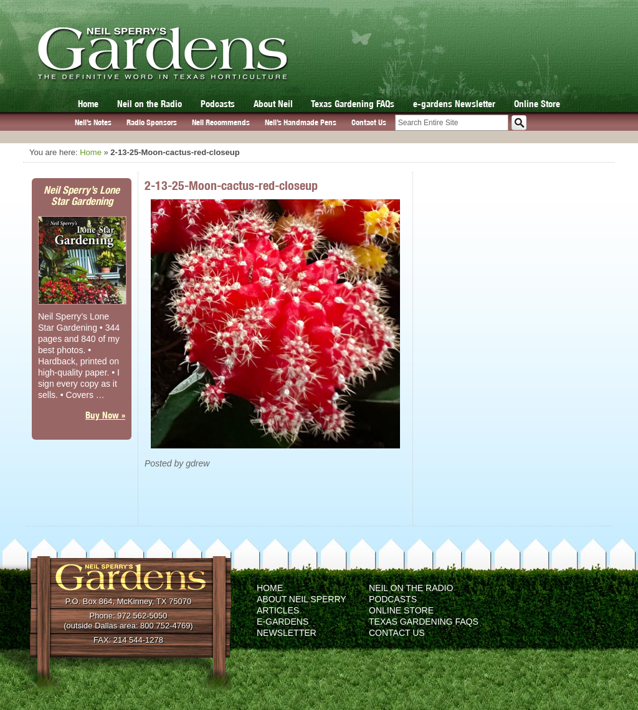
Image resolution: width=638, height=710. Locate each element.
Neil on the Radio (149, 103)
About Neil (273, 103)
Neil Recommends (221, 122)
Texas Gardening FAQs (352, 103)
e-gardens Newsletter (454, 103)
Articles (278, 610)
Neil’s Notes (93, 122)
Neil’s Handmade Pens (300, 122)
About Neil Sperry (301, 599)
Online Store (537, 103)
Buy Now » (105, 415)
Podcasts (218, 103)
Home (88, 103)
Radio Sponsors (151, 122)
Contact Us (368, 122)
